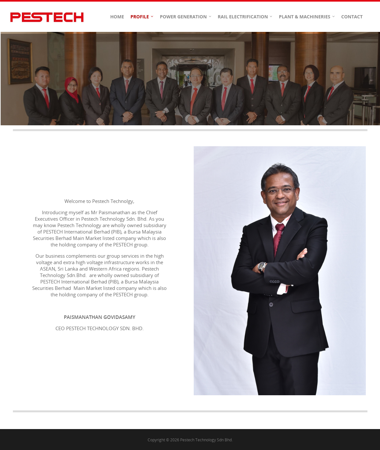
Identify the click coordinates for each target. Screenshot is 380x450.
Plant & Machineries (307, 17)
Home (117, 17)
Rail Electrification (245, 17)
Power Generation (186, 17)
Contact (352, 17)
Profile (142, 17)
